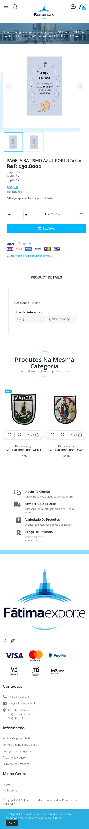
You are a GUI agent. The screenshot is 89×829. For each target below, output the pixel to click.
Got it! (12, 823)
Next (80, 86)
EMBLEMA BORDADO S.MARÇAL (66, 450)
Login (6, 784)
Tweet (24, 244)
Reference (21, 303)
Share (19, 244)
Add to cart (53, 214)
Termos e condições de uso (20, 744)
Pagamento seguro (14, 757)
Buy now (46, 229)
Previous (9, 86)
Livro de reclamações (16, 763)
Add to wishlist (82, 214)
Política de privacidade (16, 738)
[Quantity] (17, 214)
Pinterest (29, 244)
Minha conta (10, 790)
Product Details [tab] (46, 277)
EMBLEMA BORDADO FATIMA (23, 450)
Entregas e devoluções (17, 751)
